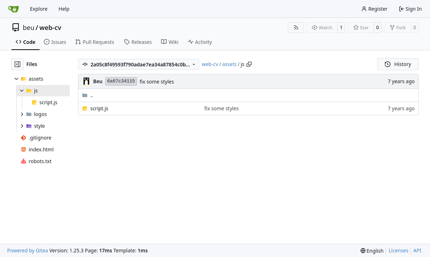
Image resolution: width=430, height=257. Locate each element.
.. (87, 95)
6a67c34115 (121, 81)
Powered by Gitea (27, 250)
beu (28, 27)
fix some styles (157, 81)
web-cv (50, 27)
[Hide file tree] (17, 64)
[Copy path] (249, 64)
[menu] (372, 250)
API (417, 250)
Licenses (399, 250)
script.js (99, 108)
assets (229, 64)
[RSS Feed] (296, 27)
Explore (38, 8)
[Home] (14, 8)
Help (63, 8)
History (398, 64)
